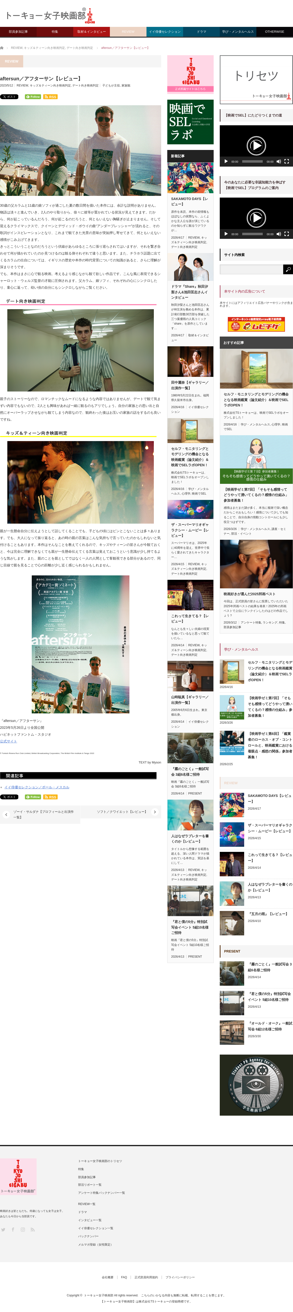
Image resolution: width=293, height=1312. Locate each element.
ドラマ (201, 31)
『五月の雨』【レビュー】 (268, 914)
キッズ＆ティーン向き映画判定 (50, 85)
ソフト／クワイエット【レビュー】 (122, 812)
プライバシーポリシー (180, 1277)
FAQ (124, 1277)
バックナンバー (88, 1236)
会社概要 (108, 1277)
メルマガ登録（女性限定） (95, 1244)
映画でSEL (199, 493)
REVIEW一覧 (86, 1204)
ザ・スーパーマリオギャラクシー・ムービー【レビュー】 (190, 530)
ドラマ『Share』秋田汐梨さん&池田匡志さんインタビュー (189, 292)
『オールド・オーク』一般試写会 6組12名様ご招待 (270, 1026)
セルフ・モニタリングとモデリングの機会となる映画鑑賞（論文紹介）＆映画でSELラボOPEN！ (190, 457)
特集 (55, 31)
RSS (32, 1229)
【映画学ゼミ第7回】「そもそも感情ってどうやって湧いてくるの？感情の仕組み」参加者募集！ (256, 494)
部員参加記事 (18, 31)
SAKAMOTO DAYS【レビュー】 (189, 201)
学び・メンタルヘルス (238, 31)
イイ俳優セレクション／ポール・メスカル (36, 787)
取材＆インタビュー (91, 31)
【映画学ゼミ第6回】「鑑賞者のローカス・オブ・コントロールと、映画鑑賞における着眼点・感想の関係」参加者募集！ (270, 745)
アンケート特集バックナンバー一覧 (101, 1193)
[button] (256, 146)
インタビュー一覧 (90, 1220)
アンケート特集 (251, 622)
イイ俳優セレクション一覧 (95, 1228)
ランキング (270, 622)
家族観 (126, 85)
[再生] (226, 161)
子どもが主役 (111, 85)
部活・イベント (241, 533)
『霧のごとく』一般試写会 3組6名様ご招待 (190, 771)
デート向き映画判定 (85, 85)
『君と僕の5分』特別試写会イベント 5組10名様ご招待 (190, 927)
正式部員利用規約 (146, 1277)
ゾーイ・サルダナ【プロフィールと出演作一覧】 (43, 814)
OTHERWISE (274, 31)
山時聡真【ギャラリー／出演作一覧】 (190, 699)
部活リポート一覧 (90, 1184)
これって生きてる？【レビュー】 (190, 618)
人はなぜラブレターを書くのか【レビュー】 (190, 838)
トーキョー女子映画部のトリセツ (100, 1161)
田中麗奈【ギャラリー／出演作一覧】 (190, 385)
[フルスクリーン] (286, 161)
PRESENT (195, 793)
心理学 (186, 493)
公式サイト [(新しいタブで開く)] (8, 741)
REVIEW (128, 31)
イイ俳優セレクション (165, 31)
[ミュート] (278, 161)
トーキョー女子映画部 (98, 1295)
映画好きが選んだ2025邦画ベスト (250, 594)
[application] (256, 146)
